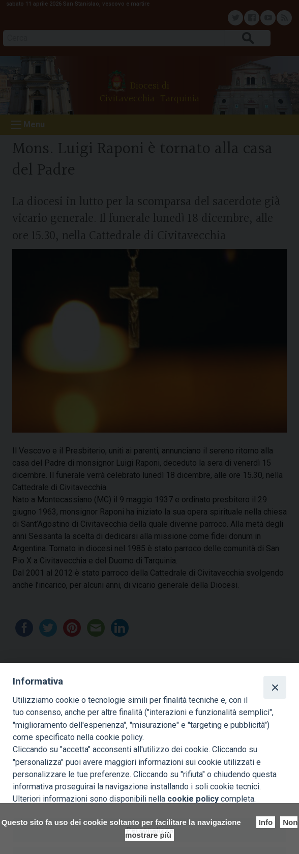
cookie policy (193, 799)
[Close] (274, 687)
